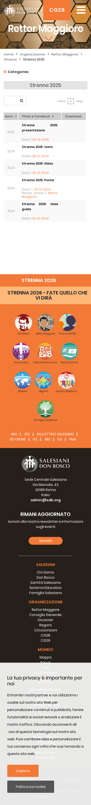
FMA (72, 439)
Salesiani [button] (45, 564)
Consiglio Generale (45, 614)
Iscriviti (45, 541)
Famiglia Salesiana (45, 592)
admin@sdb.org (46, 500)
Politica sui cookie (31, 786)
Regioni (45, 625)
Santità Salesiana (45, 582)
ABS (47, 439)
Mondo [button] (45, 649)
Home (9, 54)
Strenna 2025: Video (37, 163)
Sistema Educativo (45, 587)
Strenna (10, 59)
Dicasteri (45, 619)
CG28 (45, 635)
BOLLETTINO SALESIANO (55, 434)
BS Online (18, 439)
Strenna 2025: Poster (38, 180)
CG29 (57, 10)
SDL (27, 434)
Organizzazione (32, 54)
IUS (60, 439)
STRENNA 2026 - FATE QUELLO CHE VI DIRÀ (47, 295)
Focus (46, 662)
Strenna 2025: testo (37, 147)
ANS (14, 434)
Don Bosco (46, 577)
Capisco (23, 770)
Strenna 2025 (33, 59)
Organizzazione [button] (45, 602)
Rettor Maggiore (64, 54)
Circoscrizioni (45, 630)
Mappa (46, 657)
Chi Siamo (45, 572)
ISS (35, 439)
